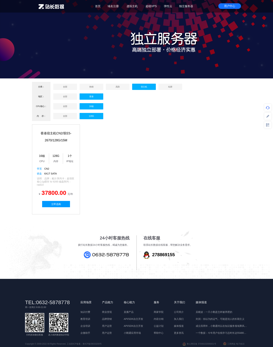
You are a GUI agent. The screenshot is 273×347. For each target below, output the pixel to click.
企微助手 (85, 332)
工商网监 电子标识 (233, 344)
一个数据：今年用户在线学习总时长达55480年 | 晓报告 (222, 332)
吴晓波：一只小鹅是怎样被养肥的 (214, 312)
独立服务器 (186, 6)
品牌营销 (107, 319)
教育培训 (85, 319)
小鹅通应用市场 (132, 332)
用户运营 (107, 326)
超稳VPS (151, 6)
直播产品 (129, 312)
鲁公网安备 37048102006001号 (199, 344)
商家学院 (158, 312)
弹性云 (168, 6)
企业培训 (85, 326)
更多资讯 (179, 332)
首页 (98, 6)
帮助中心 (158, 332)
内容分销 (158, 319)
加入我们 (179, 319)
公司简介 (179, 312)
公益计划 (158, 326)
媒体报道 (179, 326)
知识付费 (85, 312)
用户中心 (229, 6)
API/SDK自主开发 (133, 319)
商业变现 (107, 312)
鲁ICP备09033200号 (92, 344)
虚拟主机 (132, 6)
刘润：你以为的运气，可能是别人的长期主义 (220, 319)
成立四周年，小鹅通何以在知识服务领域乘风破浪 (222, 326)
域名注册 (113, 6)
